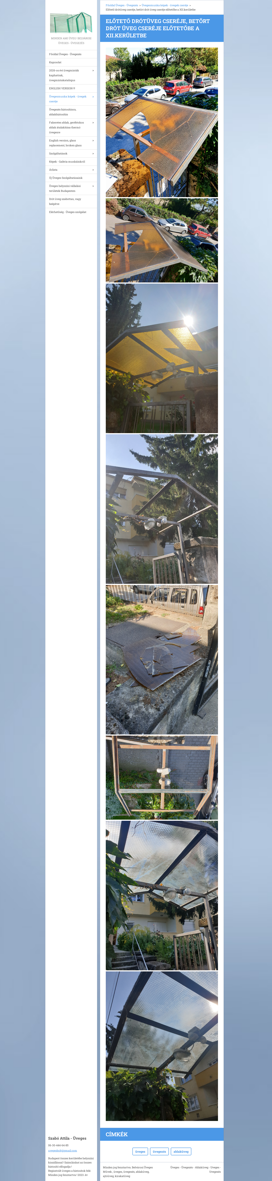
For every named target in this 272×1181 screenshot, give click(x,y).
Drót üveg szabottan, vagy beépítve (65, 201)
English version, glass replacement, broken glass (65, 143)
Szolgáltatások (58, 153)
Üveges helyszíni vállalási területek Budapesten (65, 188)
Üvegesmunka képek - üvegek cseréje (68, 99)
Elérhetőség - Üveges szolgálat (67, 212)
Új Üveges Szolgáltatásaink (66, 178)
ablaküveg (181, 1151)
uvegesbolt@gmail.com (62, 1150)
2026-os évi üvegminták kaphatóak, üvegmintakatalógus (64, 75)
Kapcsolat (55, 62)
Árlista (53, 169)
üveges (140, 1151)
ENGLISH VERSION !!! (62, 88)
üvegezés (159, 1151)
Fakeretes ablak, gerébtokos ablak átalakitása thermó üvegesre (66, 127)
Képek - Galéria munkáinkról (67, 161)
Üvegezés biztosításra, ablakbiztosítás (62, 112)
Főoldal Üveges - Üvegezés (65, 54)
